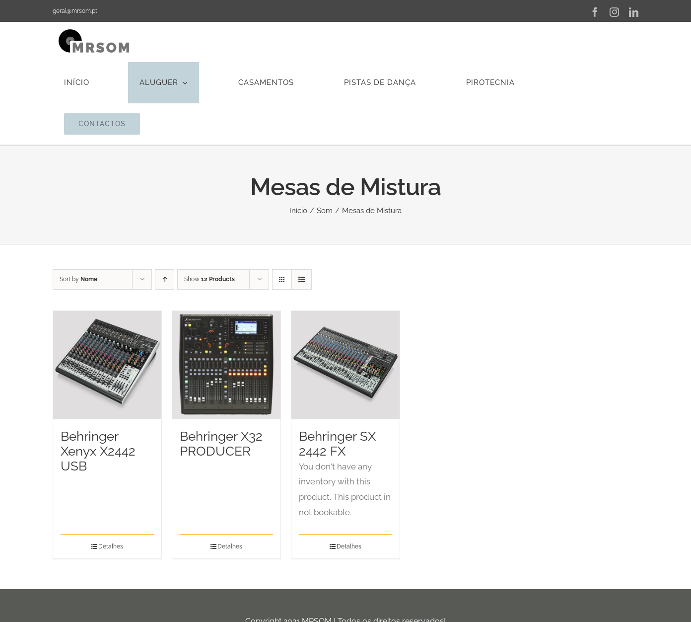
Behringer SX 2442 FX (337, 444)
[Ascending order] (164, 279)
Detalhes (110, 546)
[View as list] (301, 279)
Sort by (78, 279)
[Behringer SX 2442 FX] (345, 365)
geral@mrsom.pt (75, 10)
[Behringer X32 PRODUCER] (226, 365)
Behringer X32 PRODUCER (221, 444)
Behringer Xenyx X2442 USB (98, 451)
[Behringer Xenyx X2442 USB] (107, 365)
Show (209, 279)
